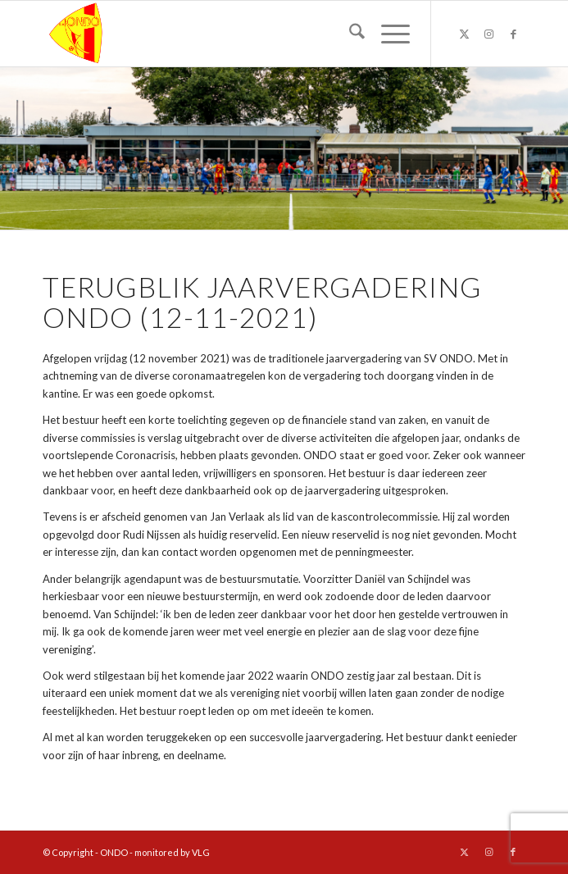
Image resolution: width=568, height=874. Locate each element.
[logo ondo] (236, 33)
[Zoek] (349, 33)
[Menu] (387, 33)
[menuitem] (349, 33)
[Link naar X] (464, 34)
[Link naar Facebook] (513, 34)
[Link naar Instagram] (488, 34)
